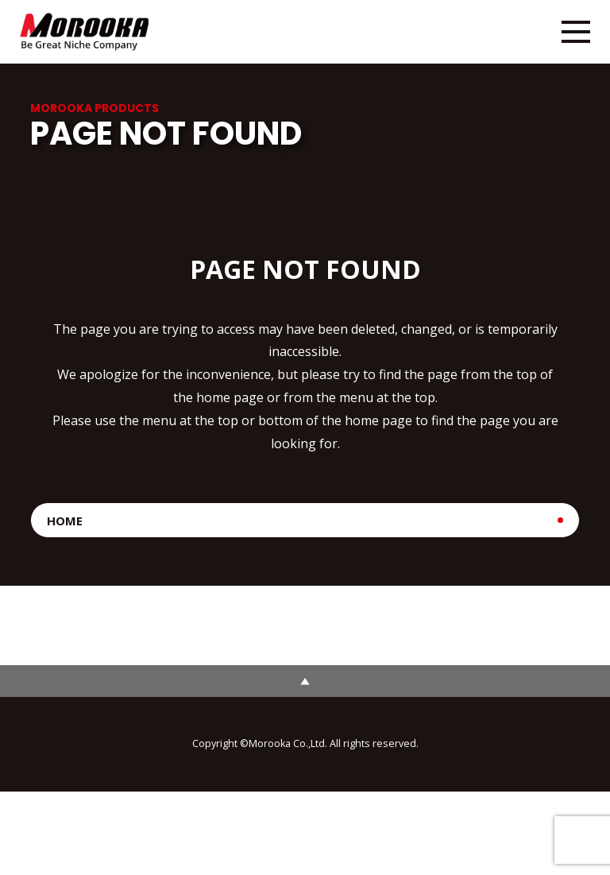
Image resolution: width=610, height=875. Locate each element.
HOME (65, 520)
